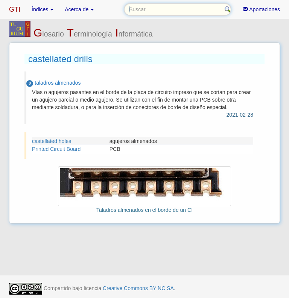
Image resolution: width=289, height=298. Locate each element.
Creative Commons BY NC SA (138, 288)
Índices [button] (42, 9)
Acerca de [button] (79, 9)
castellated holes (51, 141)
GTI (14, 9)
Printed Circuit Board (56, 149)
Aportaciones (261, 9)
